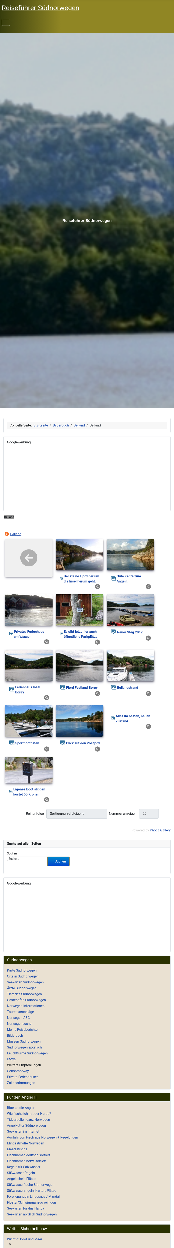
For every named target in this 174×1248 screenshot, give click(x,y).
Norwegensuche (19, 1024)
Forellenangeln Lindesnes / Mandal (33, 1197)
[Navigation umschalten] (6, 22)
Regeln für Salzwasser (23, 1167)
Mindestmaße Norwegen (25, 1143)
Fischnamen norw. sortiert (26, 1161)
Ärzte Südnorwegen (21, 988)
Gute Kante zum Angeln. (129, 578)
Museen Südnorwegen (24, 1041)
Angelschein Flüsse (21, 1179)
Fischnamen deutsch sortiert (28, 1155)
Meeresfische (17, 1149)
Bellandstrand (127, 688)
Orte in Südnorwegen (23, 976)
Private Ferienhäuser (22, 1077)
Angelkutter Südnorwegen (26, 1126)
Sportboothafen (27, 743)
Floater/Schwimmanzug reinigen (31, 1202)
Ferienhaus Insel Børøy (27, 689)
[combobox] (27, 859)
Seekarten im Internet (23, 1131)
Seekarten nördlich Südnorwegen (32, 1214)
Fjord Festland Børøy (81, 688)
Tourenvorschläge (20, 1012)
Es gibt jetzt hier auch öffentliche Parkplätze (80, 634)
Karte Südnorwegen (22, 970)
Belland (15, 534)
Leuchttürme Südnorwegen (27, 1053)
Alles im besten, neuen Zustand (133, 718)
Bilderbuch (15, 1035)
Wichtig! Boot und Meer (24, 1239)
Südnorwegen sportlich (24, 1047)
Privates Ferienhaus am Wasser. (29, 634)
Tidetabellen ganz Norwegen (28, 1120)
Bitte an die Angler (21, 1108)
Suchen (12, 853)
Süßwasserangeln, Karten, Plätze (31, 1191)
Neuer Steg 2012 (130, 632)
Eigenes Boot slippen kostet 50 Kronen (29, 791)
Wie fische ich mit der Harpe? (29, 1114)
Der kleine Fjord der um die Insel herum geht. (81, 578)
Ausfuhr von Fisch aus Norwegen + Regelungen (42, 1137)
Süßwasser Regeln (21, 1173)
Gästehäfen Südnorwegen (26, 1000)
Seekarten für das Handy (25, 1208)
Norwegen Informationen (26, 1006)
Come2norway (18, 1071)
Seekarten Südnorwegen (25, 982)
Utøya (11, 1059)
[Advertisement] (87, 477)
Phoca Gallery (160, 830)
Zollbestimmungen (21, 1083)
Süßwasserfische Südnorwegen (30, 1185)
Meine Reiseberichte (22, 1030)
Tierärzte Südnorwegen (24, 994)
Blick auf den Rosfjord (83, 743)
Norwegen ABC (18, 1018)
